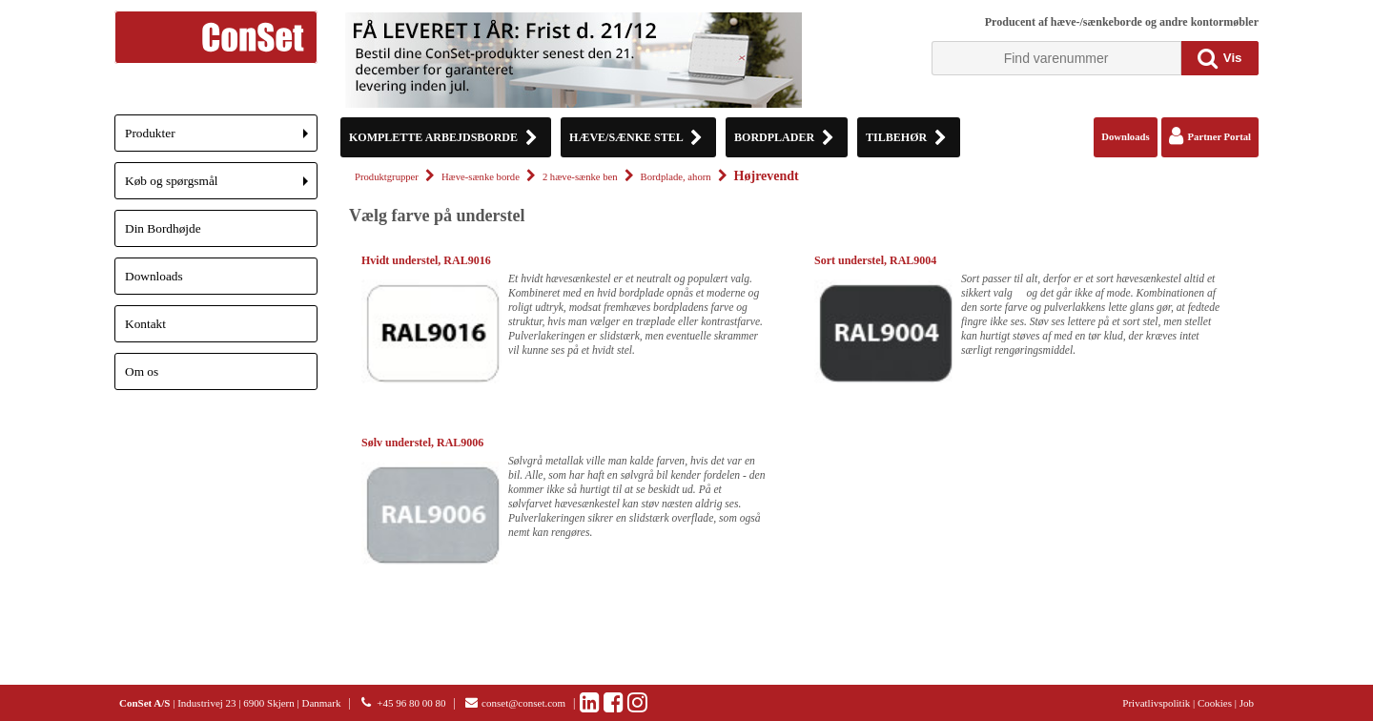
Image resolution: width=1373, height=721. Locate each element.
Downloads (154, 276)
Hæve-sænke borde (480, 177)
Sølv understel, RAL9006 (422, 442)
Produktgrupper (387, 177)
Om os (141, 371)
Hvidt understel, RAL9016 (426, 260)
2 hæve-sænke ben (580, 177)
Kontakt (145, 324)
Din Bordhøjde (163, 228)
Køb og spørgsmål (221, 186)
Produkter (221, 139)
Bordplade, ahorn (676, 177)
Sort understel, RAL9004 (875, 260)
